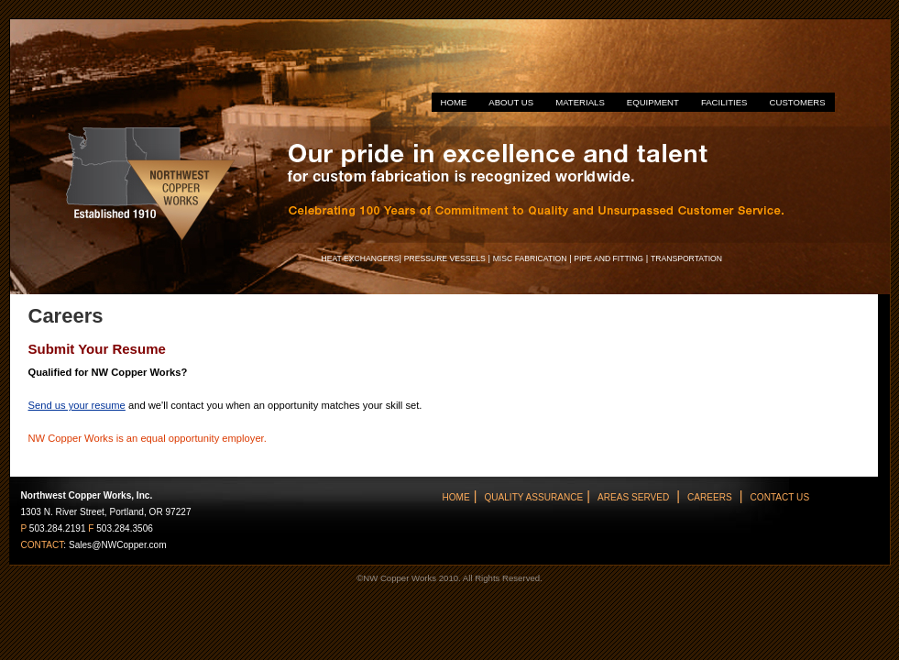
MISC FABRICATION (530, 258)
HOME (454, 102)
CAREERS (709, 497)
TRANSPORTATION (686, 258)
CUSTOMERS (798, 102)
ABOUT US (510, 102)
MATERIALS (580, 102)
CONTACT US (780, 497)
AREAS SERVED (633, 497)
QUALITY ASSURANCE (533, 497)
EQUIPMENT (653, 102)
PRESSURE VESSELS (445, 258)
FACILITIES (724, 102)
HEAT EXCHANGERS (361, 258)
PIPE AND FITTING (608, 258)
